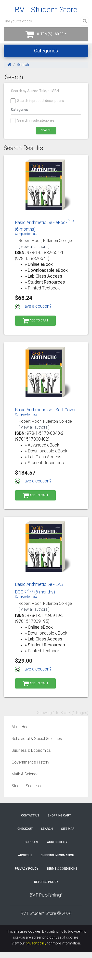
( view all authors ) (34, 246)
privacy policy (36, 943)
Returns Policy (46, 882)
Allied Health (22, 726)
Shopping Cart (59, 815)
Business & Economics (31, 750)
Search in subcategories (32, 120)
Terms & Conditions (62, 868)
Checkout (25, 828)
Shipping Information (57, 855)
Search (23, 64)
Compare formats (26, 233)
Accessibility (57, 842)
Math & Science (25, 774)
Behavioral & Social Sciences (37, 738)
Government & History (30, 762)
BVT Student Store (46, 9)
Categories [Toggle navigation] (46, 51)
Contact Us (30, 815)
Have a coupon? (33, 306)
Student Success (26, 785)
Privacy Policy (26, 868)
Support (32, 842)
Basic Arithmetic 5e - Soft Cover (45, 409)
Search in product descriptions (37, 101)
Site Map (68, 828)
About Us (25, 855)
